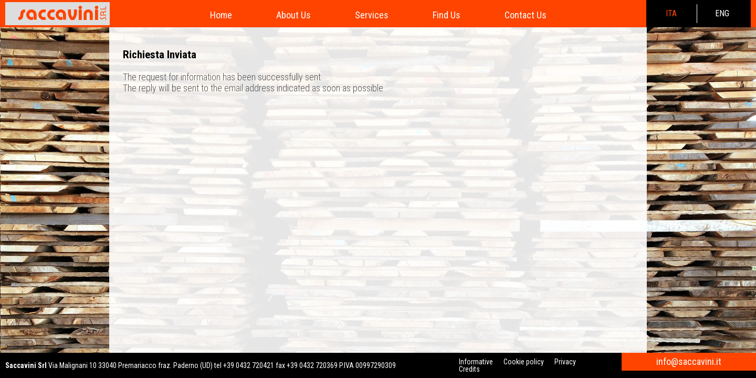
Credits (469, 369)
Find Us (446, 14)
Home (221, 14)
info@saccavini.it (688, 361)
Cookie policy (523, 361)
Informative (476, 361)
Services (371, 14)
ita (671, 13)
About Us (293, 14)
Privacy (565, 361)
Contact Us (526, 14)
